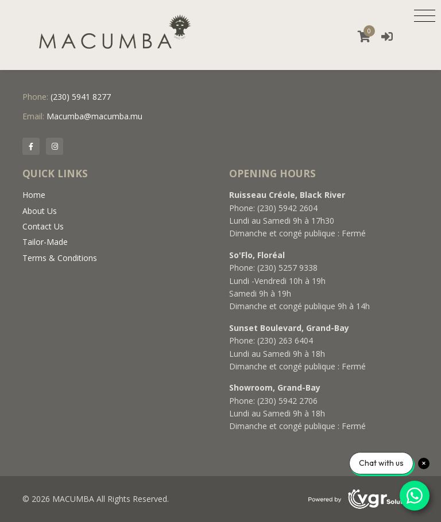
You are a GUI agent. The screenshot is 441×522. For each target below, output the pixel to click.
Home (33, 194)
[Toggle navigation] (424, 15)
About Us (39, 210)
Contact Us (43, 226)
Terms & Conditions (59, 257)
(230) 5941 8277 (81, 96)
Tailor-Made (45, 241)
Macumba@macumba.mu (94, 116)
